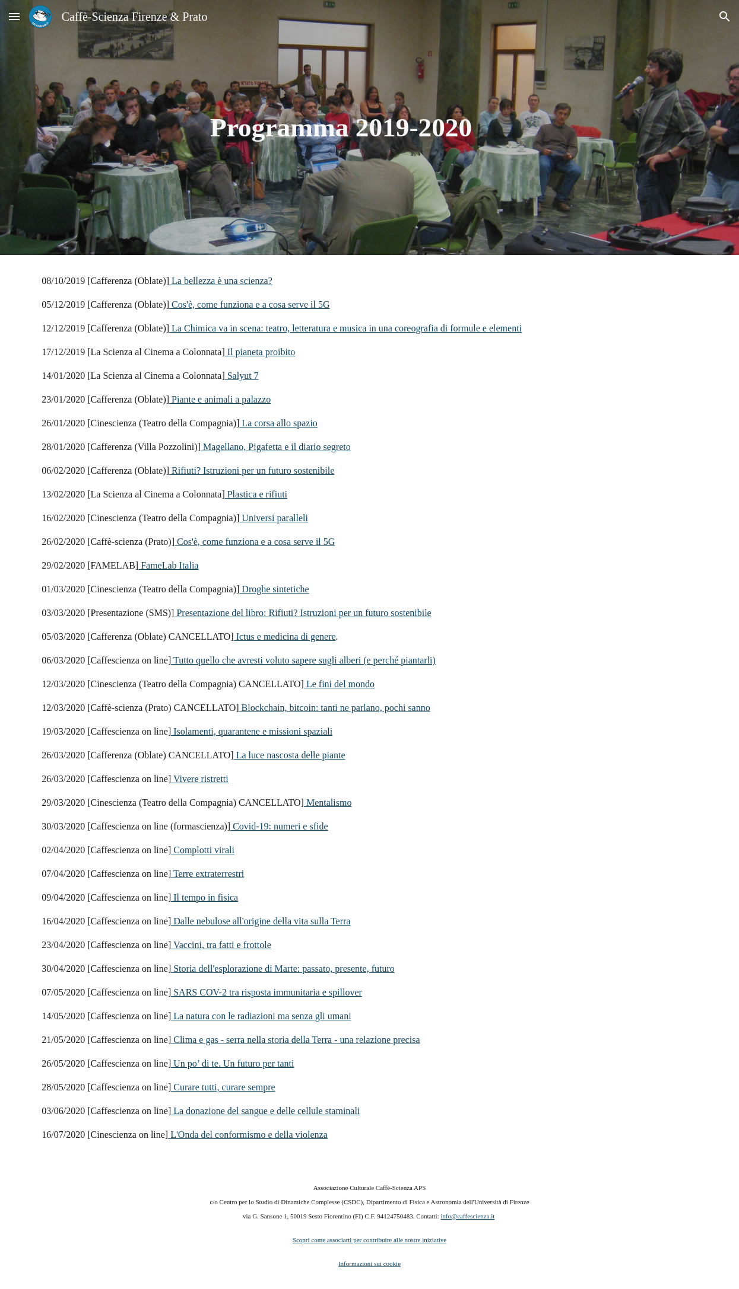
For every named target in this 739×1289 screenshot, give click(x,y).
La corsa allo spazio (278, 423)
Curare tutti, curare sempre (223, 1087)
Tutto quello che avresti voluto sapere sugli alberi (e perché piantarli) (303, 660)
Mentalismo (327, 802)
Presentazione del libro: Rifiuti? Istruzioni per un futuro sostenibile (302, 613)
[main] (341, 127)
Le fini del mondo (339, 684)
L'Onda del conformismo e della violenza (248, 1135)
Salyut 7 (242, 376)
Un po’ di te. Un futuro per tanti (232, 1063)
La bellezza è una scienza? (220, 281)
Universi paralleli (273, 518)
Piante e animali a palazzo (220, 399)
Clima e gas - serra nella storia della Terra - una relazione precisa (295, 1040)
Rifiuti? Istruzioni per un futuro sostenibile (251, 470)
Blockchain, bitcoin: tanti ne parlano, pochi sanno (334, 708)
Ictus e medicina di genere (285, 636)
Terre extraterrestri (207, 874)
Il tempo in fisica (204, 897)
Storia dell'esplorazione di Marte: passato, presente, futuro (283, 968)
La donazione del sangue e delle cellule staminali (265, 1111)
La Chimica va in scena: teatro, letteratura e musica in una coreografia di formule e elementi (345, 328)
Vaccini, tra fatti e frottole (221, 945)
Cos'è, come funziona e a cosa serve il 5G (249, 304)
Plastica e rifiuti (256, 494)
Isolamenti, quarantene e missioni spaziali (251, 731)
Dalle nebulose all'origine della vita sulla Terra (260, 921)
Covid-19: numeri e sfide (279, 826)
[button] (14, 16)
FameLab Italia (168, 565)
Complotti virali (202, 850)
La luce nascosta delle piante (289, 755)
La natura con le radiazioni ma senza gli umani (261, 1016)
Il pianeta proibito (260, 352)
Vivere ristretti (200, 779)
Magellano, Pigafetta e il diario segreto (276, 447)
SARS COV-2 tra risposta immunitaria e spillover (266, 992)
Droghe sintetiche (274, 589)
